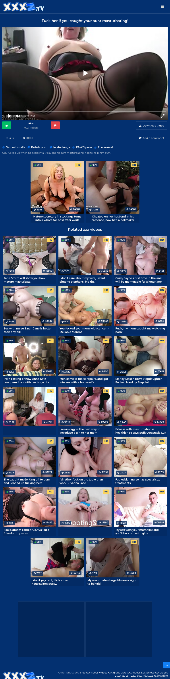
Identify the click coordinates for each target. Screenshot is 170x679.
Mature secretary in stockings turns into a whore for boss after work (57, 218)
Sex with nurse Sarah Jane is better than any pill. (28, 330)
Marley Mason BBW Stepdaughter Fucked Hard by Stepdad (138, 380)
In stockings (61, 147)
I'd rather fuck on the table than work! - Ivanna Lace (81, 481)
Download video (153, 125)
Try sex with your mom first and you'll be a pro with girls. (137, 531)
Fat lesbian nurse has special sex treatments (137, 481)
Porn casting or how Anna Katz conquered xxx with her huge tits (26, 380)
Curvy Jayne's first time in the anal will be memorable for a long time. (138, 279)
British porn (39, 147)
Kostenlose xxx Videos (154, 672)
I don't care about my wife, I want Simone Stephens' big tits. (82, 279)
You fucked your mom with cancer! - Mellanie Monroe (84, 330)
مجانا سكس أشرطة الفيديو (128, 675)
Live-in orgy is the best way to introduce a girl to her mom (80, 430)
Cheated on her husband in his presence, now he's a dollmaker (112, 218)
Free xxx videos (89, 672)
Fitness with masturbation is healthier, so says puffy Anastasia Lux (140, 430)
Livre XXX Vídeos (131, 672)
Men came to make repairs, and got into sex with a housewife (84, 380)
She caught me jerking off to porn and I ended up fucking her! (27, 481)
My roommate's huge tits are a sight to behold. (112, 582)
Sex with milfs (15, 147)
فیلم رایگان (148, 675)
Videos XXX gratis (109, 672)
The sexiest (105, 147)
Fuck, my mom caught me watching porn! (140, 330)
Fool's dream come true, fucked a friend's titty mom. (26, 531)
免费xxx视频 (161, 675)
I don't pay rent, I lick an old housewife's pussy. (50, 582)
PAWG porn (84, 147)
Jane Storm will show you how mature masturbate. (24, 279)
